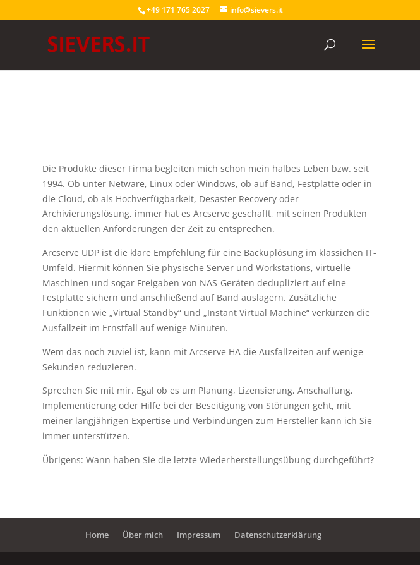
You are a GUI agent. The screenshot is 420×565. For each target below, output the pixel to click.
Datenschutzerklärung (277, 534)
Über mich (143, 534)
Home (97, 534)
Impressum (198, 534)
